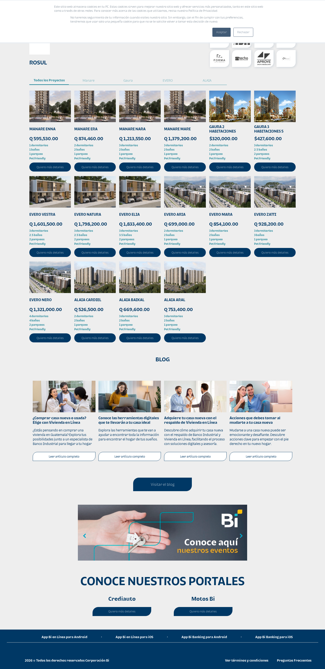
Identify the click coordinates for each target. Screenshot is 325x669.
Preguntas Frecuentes (294, 660)
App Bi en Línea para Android (64, 637)
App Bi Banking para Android (204, 637)
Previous (84, 536)
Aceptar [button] (221, 32)
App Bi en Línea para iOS (134, 637)
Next (240, 536)
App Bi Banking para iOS (274, 637)
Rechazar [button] (243, 32)
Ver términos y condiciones (246, 660)
